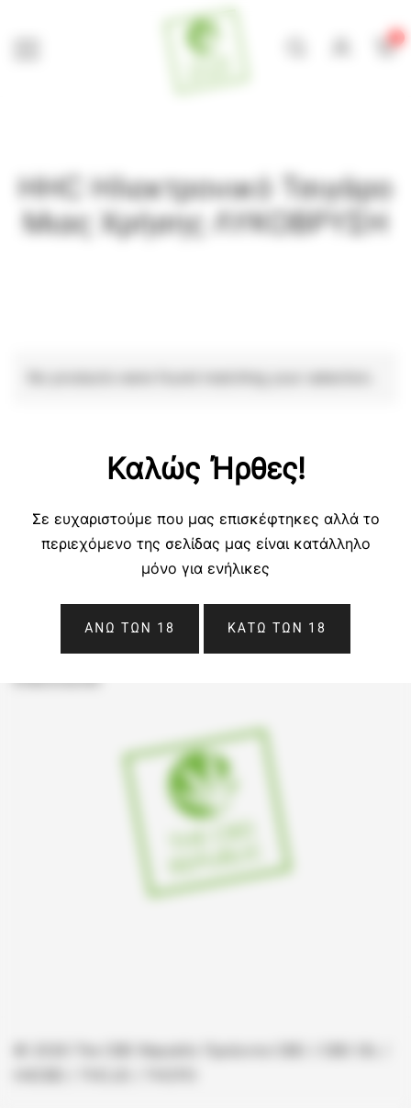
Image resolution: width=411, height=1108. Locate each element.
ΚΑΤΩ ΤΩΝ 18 (277, 628)
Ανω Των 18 (129, 628)
